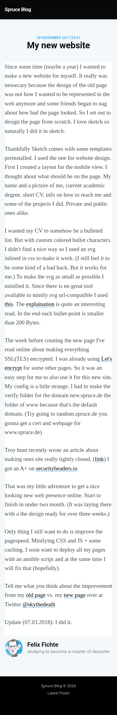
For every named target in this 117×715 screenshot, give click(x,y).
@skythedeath (39, 604)
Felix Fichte (42, 644)
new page (74, 595)
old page (36, 595)
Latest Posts (59, 693)
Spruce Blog (18, 9)
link (99, 459)
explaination (40, 304)
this (9, 304)
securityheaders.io (56, 468)
